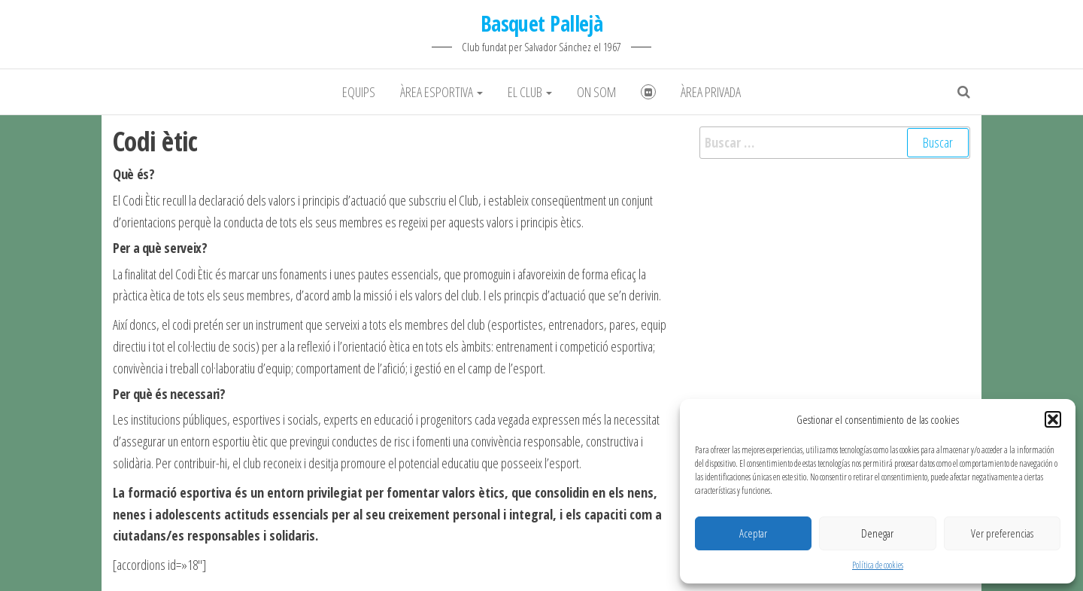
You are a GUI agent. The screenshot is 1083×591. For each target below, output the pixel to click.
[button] (1052, 419)
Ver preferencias (1002, 533)
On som (596, 92)
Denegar (877, 533)
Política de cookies (877, 565)
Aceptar (753, 533)
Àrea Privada (711, 92)
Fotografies (648, 91)
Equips (358, 92)
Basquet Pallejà (542, 23)
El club (530, 92)
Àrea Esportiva (441, 92)
